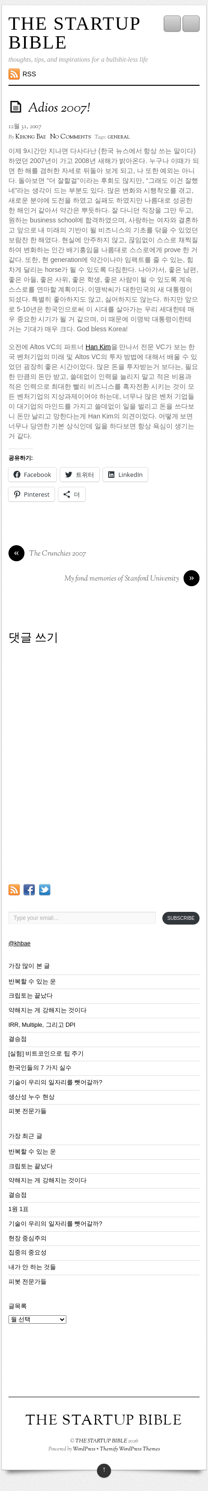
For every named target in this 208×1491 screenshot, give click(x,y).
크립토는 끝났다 (30, 995)
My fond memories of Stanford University (132, 579)
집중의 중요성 (27, 1252)
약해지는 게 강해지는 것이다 (47, 1010)
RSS (29, 74)
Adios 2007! (59, 108)
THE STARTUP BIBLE (74, 33)
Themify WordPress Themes (130, 1449)
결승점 (17, 1039)
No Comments (70, 136)
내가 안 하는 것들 (32, 1267)
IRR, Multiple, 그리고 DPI (42, 1025)
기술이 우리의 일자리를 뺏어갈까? (55, 1082)
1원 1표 (18, 1209)
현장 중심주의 (27, 1238)
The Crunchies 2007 (47, 554)
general (119, 137)
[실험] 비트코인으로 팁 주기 (46, 1053)
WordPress (84, 1449)
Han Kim (98, 347)
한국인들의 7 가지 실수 (40, 1068)
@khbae (19, 943)
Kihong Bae (31, 137)
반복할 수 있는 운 (32, 981)
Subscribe (181, 918)
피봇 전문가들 (27, 1111)
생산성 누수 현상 (31, 1097)
